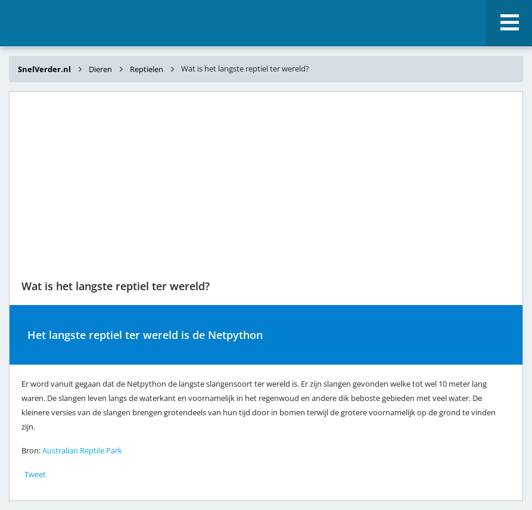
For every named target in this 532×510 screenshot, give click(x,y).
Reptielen (146, 69)
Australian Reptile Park (82, 450)
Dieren (100, 69)
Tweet (35, 474)
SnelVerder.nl (45, 69)
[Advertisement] (266, 187)
